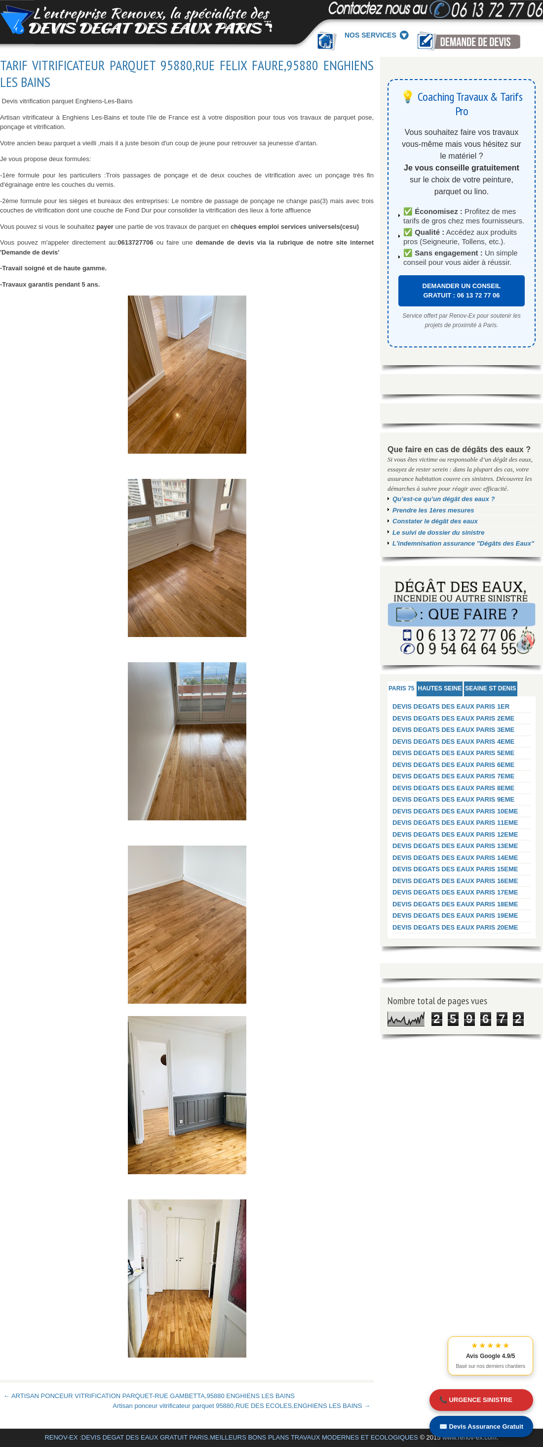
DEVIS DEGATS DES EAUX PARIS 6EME (453, 764)
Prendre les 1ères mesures (433, 510)
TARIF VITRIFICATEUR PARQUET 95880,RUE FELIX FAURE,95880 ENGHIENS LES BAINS (187, 73)
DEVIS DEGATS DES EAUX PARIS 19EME (455, 915)
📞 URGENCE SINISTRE (475, 1400)
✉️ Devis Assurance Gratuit (481, 1426)
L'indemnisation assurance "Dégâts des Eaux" (463, 543)
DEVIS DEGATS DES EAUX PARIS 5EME (453, 753)
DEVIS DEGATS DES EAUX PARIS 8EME (453, 788)
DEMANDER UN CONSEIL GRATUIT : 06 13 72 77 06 (462, 290)
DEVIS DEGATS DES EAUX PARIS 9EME (453, 799)
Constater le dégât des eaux (435, 521)
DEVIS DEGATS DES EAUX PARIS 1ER (450, 706)
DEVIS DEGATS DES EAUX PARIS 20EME (455, 927)
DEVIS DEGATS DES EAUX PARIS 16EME (455, 881)
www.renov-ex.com (469, 1437)
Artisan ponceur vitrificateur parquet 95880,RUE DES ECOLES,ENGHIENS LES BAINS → (241, 1405)
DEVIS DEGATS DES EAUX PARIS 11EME (455, 822)
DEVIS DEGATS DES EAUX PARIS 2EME (453, 718)
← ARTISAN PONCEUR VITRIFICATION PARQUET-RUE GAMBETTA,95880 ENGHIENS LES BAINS (149, 1396)
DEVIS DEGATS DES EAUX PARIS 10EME (455, 811)
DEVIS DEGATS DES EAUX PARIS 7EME (453, 776)
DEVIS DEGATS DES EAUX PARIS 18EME (455, 904)
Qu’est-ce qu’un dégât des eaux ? (443, 499)
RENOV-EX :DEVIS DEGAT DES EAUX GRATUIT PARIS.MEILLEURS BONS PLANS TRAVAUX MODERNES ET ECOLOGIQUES (231, 1437)
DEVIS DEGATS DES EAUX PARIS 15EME (455, 869)
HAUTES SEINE (440, 688)
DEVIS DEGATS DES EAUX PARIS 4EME (453, 741)
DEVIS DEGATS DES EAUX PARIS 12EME (455, 834)
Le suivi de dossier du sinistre (438, 532)
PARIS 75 (401, 688)
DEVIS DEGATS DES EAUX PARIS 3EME (453, 729)
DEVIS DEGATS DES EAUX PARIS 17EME (455, 892)
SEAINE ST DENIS (490, 688)
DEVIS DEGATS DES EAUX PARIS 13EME (455, 846)
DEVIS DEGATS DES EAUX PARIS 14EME (455, 857)
